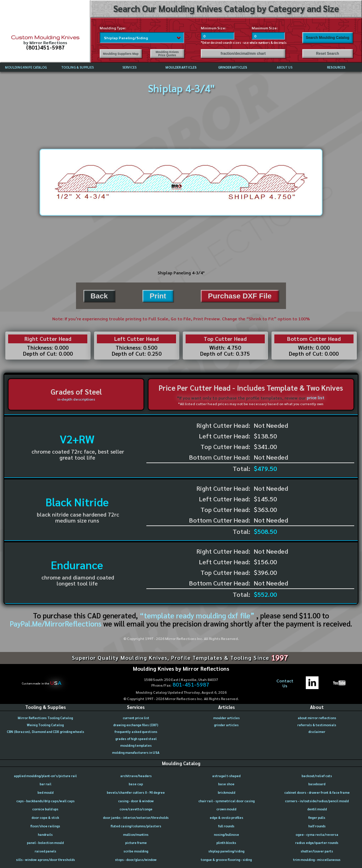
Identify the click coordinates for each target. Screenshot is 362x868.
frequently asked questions (136, 731)
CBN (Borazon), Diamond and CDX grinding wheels (45, 731)
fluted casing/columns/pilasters (136, 826)
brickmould (226, 792)
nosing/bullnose (226, 834)
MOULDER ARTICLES (181, 67)
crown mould (226, 809)
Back (99, 296)
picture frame (136, 842)
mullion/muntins (135, 834)
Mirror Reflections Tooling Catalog (45, 718)
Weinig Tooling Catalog (45, 725)
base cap (136, 784)
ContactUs (284, 683)
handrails (45, 834)
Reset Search (327, 54)
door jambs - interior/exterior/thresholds (136, 817)
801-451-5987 (191, 684)
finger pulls (316, 817)
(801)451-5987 (45, 47)
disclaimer (316, 731)
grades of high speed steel (136, 738)
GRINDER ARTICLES (232, 67)
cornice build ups (45, 809)
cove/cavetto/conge (135, 809)
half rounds (317, 826)
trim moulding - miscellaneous (316, 859)
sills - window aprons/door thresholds (45, 859)
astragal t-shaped (226, 776)
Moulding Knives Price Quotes (167, 54)
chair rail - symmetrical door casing (226, 801)
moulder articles (226, 718)
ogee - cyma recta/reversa (317, 834)
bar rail (45, 784)
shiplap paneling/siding (226, 851)
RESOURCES (336, 67)
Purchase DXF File (240, 296)
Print (158, 296)
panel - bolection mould (45, 842)
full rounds (226, 826)
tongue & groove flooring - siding (226, 859)
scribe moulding (135, 851)
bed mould (45, 792)
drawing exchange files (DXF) (135, 725)
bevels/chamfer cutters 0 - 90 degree (136, 792)
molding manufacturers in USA (135, 752)
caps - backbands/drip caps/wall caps (45, 801)
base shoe (226, 784)
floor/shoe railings (45, 826)
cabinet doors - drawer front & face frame (317, 792)
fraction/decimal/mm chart (243, 54)
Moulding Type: (113, 27)
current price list (136, 718)
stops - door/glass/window (136, 859)
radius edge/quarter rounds (316, 842)
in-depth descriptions (76, 399)
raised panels (45, 851)
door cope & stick (45, 817)
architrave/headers (136, 776)
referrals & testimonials (316, 725)
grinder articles (226, 725)
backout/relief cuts (317, 776)
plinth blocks (226, 842)
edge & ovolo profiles (226, 817)
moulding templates (136, 745)
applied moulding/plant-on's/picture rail (45, 776)
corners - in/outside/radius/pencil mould (317, 801)
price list (316, 397)
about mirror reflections (317, 718)
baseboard (316, 784)
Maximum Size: (265, 27)
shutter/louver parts (316, 851)
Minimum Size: (213, 27)
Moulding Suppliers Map (120, 54)
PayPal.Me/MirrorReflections (56, 623)
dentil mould (317, 809)
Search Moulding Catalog (327, 38)
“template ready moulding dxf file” (197, 615)
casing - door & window (136, 801)
